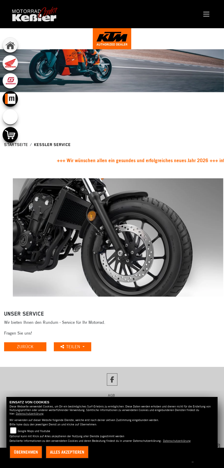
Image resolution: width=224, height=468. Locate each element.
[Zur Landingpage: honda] (10, 63)
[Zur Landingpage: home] (10, 45)
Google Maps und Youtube (34, 431)
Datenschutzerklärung (30, 413)
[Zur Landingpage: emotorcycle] (10, 116)
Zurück (25, 346)
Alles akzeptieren (67, 452)
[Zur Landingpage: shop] (10, 134)
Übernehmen (26, 452)
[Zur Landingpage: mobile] (10, 98)
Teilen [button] (71, 346)
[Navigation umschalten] (206, 14)
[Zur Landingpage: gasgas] (10, 81)
